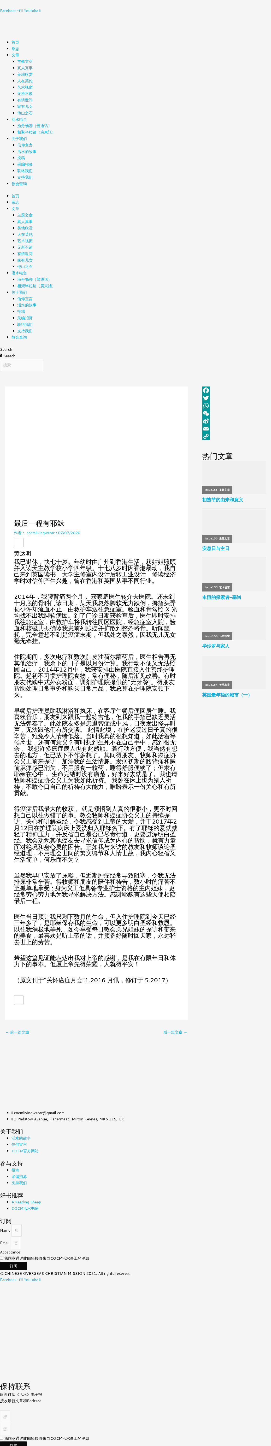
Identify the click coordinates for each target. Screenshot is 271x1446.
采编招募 (25, 162)
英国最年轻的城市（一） (227, 691)
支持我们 (25, 175)
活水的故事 (26, 149)
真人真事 (25, 67)
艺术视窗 (25, 86)
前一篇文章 (17, 1027)
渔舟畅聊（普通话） (34, 124)
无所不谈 (25, 92)
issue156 (211, 485)
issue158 (211, 632)
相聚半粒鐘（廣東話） (36, 130)
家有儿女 (25, 105)
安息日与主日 (216, 544)
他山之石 (25, 111)
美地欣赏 (25, 73)
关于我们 (19, 137)
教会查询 (19, 181)
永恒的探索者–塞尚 (222, 593)
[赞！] (18, 538)
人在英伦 (25, 80)
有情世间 (25, 99)
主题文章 (25, 61)
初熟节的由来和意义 (222, 495)
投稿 (21, 155)
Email (5, 1238)
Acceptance (10, 1247)
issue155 (211, 534)
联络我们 (25, 168)
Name (6, 1225)
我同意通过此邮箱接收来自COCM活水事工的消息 (46, 1253)
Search (6, 344)
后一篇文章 (175, 1027)
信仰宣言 (25, 143)
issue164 (211, 681)
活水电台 (19, 118)
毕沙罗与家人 (216, 642)
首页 (15, 42)
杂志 (15, 48)
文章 (15, 54)
